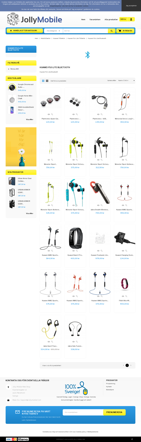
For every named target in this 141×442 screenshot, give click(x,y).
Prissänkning (110, 383)
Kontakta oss (47, 432)
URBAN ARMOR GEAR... (24, 191)
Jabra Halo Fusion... (75, 346)
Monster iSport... (50, 164)
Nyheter (109, 386)
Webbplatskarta (92, 432)
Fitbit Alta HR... (124, 300)
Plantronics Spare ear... (50, 119)
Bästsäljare (110, 389)
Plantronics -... (75, 119)
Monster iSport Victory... (75, 164)
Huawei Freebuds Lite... (100, 255)
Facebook (132, 439)
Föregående (123, 365)
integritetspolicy (55, 6)
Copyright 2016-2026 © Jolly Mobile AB (70, 439)
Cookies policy (81, 432)
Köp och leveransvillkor (61, 432)
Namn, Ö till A (124, 80)
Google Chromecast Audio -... (26, 85)
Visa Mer (29, 213)
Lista (47, 81)
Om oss (72, 432)
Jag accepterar (131, 5)
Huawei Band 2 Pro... (75, 255)
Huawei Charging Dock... (124, 255)
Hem (83, 20)
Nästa (130, 365)
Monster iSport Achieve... (124, 164)
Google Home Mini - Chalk (25, 97)
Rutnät (43, 81)
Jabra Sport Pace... (50, 346)
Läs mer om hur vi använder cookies (75, 6)
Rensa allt (13, 69)
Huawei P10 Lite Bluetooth (15, 49)
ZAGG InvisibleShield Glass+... (26, 108)
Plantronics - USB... (100, 119)
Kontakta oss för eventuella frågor (27, 380)
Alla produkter (111, 20)
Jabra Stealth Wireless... (100, 210)
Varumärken (95, 20)
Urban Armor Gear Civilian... (25, 179)
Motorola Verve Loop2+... (124, 119)
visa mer (29, 119)
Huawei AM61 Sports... (124, 210)
